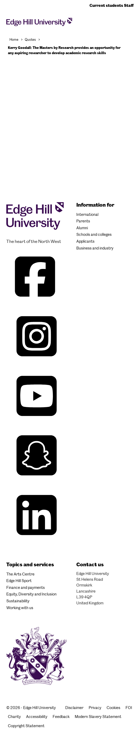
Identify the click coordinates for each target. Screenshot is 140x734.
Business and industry (94, 248)
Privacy (95, 707)
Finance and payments (25, 587)
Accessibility (36, 716)
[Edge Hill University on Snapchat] (36, 482)
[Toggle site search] (129, 21)
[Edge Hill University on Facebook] (35, 303)
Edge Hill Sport (19, 580)
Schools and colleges (94, 234)
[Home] (39, 23)
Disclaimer (74, 707)
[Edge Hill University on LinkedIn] (36, 542)
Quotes (30, 40)
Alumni (82, 228)
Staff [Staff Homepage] (129, 5)
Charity (14, 716)
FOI (129, 707)
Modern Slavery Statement (98, 716)
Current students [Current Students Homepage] (106, 5)
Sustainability (17, 601)
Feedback (61, 716)
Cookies (113, 707)
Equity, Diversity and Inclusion (31, 594)
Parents (83, 221)
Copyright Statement (26, 725)
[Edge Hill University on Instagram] (36, 363)
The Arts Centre (20, 574)
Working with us (19, 607)
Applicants (85, 241)
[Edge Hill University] (35, 228)
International (87, 214)
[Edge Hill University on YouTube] (36, 422)
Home (13, 40)
